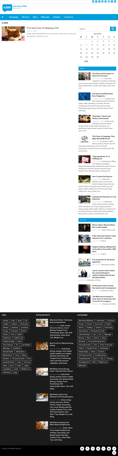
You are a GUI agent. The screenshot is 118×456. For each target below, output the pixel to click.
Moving (53, 330)
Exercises (106, 101)
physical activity (105, 106)
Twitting (109, 359)
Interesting (108, 83)
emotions (24, 327)
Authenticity (106, 161)
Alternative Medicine (86, 321)
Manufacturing (103, 211)
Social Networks (84, 359)
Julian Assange (84, 334)
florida (86, 126)
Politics (109, 230)
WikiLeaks (45, 17)
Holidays (56, 17)
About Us (25, 17)
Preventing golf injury (105, 189)
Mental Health (83, 86)
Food (12, 334)
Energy (100, 184)
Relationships (91, 108)
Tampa (94, 191)
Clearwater (112, 81)
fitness (112, 101)
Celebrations (96, 81)
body (112, 99)
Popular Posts (97, 86)
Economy (88, 83)
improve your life (109, 144)
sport (89, 191)
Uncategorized (84, 362)
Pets (29, 359)
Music (24, 355)
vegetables (7, 369)
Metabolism (20, 352)
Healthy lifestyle (9, 341)
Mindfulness (82, 128)
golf (107, 186)
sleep (5, 365)
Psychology (82, 108)
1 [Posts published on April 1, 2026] (92, 41)
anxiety (108, 99)
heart (20, 341)
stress (109, 86)
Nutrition (6, 359)
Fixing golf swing (95, 186)
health (85, 103)
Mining (80, 214)
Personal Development (96, 341)
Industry (88, 211)
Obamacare (106, 304)
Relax (104, 86)
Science (90, 214)
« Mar (86, 61)
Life (114, 83)
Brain (94, 101)
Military (110, 211)
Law (94, 334)
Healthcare (101, 209)
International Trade (98, 331)
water (16, 369)
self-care (27, 362)
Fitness (80, 126)
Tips (113, 86)
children (14, 324)
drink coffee (67, 428)
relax (19, 362)
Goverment (104, 291)
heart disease (8, 345)
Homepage (13, 17)
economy (81, 83)
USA (79, 88)
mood (17, 355)
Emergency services (104, 206)
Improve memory (97, 144)
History (81, 327)
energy (105, 184)
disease (6, 327)
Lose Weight (25, 345)
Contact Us (68, 17)
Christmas (104, 81)
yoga (15, 372)
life (99, 146)
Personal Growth (93, 106)
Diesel (94, 204)
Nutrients (64, 435)
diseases (99, 101)
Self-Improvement (102, 108)
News (35, 17)
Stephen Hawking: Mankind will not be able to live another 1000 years (104, 249)
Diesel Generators (84, 206)
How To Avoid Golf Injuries (102, 176)
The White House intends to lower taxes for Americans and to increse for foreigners (103, 299)
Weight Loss (25, 369)
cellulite (6, 324)
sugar (26, 365)
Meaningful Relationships (86, 166)
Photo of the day (106, 345)
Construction (107, 202)
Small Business (99, 214)
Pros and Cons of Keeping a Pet (43, 28)
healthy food (18, 338)
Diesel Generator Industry (105, 204)
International (90, 146)
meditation (17, 348)
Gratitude (98, 164)
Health (80, 103)
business (108, 78)
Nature (89, 128)
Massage (6, 348)
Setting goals (105, 171)
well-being (81, 111)
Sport (111, 108)
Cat (26, 321)
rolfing (80, 191)
